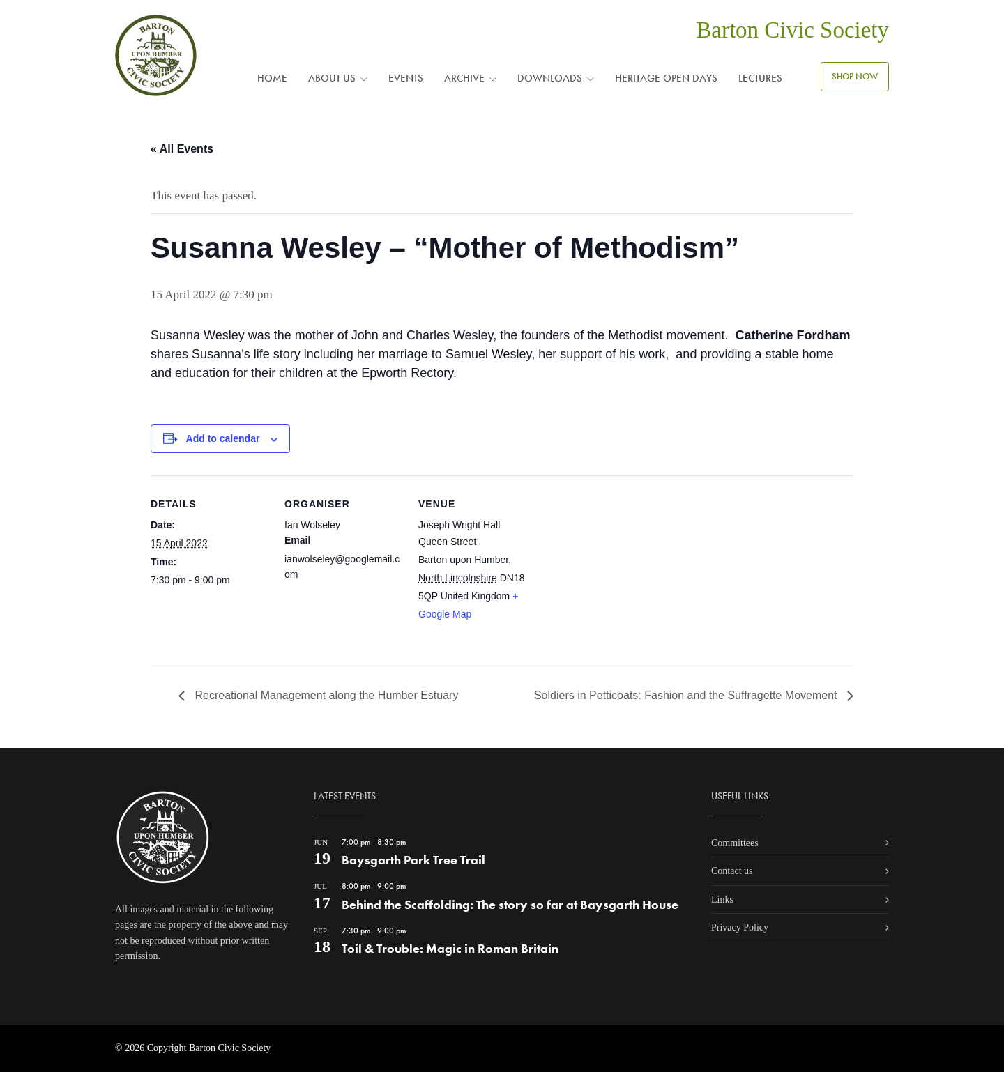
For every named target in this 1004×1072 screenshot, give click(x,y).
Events (405, 78)
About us (332, 78)
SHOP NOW (855, 76)
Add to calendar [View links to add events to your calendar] (223, 438)
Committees (735, 843)
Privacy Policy (739, 927)
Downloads (549, 78)
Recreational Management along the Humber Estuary (325, 695)
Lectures (760, 78)
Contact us (732, 871)
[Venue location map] (625, 571)
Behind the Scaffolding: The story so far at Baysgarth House (510, 904)
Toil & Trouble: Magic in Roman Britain (450, 948)
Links (722, 899)
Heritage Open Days (666, 78)
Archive (464, 78)
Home (272, 78)
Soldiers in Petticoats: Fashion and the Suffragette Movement (687, 695)
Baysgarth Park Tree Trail (413, 860)
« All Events (182, 149)
